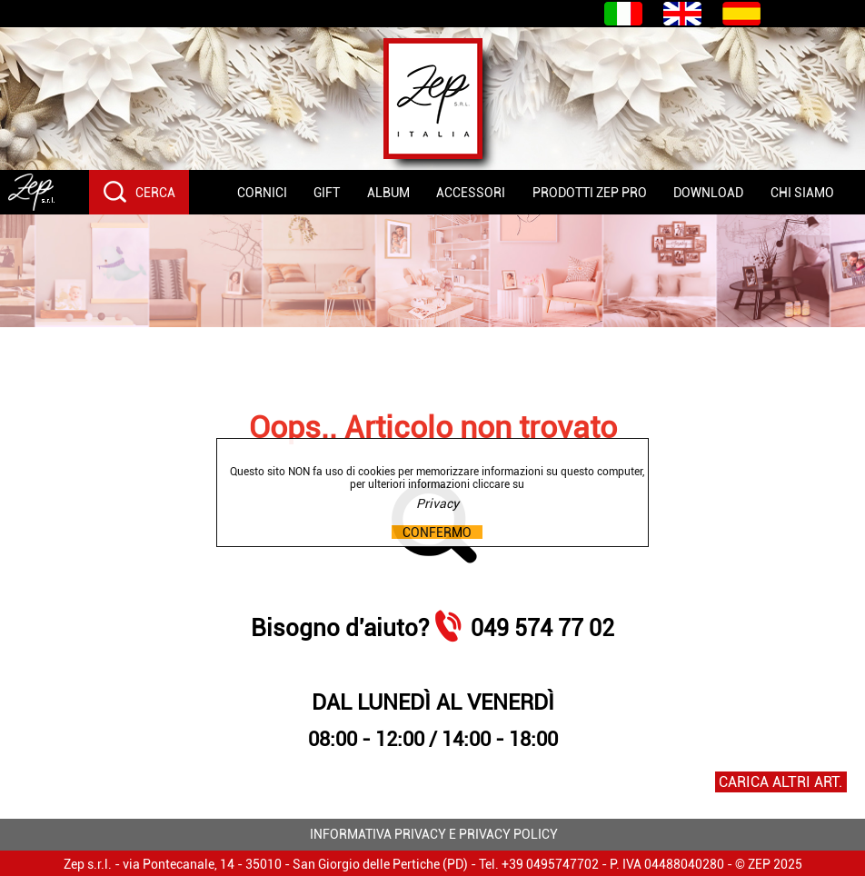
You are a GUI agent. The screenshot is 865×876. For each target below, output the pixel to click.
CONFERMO (437, 532)
